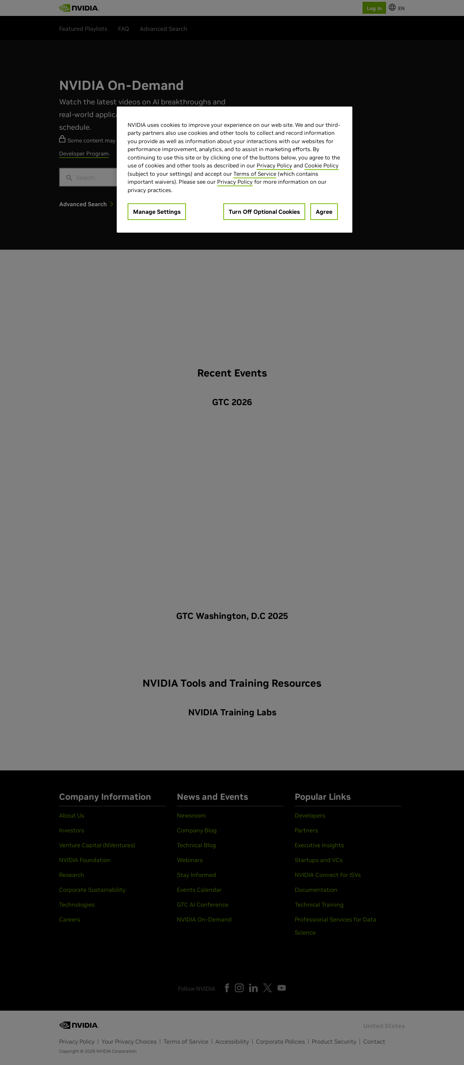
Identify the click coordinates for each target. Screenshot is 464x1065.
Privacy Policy (274, 165)
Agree (324, 211)
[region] (234, 170)
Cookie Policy (321, 165)
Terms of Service (254, 173)
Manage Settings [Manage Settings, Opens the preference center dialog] (157, 211)
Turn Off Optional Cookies (264, 211)
